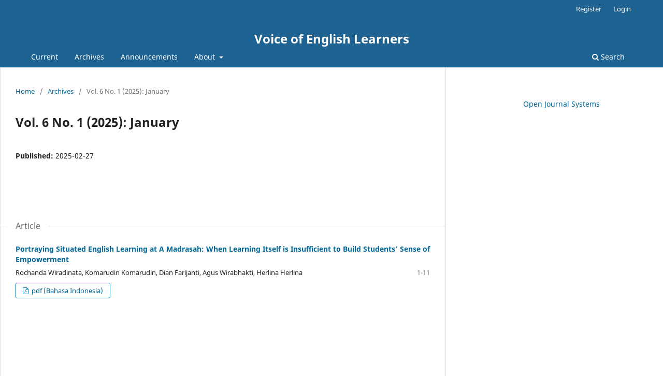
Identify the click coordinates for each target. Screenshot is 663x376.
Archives (89, 57)
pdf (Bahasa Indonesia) (66, 290)
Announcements (149, 57)
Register (588, 8)
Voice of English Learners (331, 38)
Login (622, 8)
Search (608, 57)
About (205, 57)
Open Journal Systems (561, 104)
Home (25, 91)
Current (44, 57)
